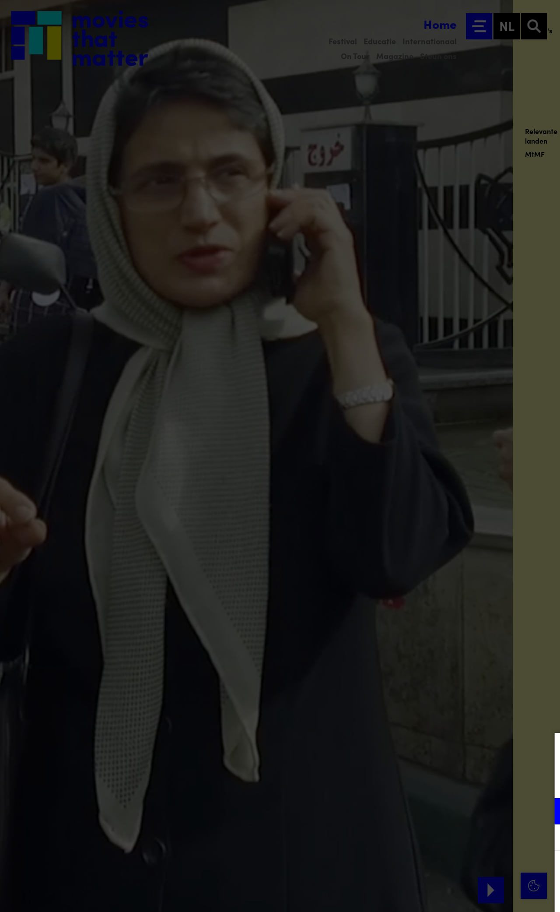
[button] (477, 811)
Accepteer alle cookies (485, 870)
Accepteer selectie (485, 895)
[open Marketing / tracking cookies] (546, 838)
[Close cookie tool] (546, 749)
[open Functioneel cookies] (546, 812)
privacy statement (450, 783)
